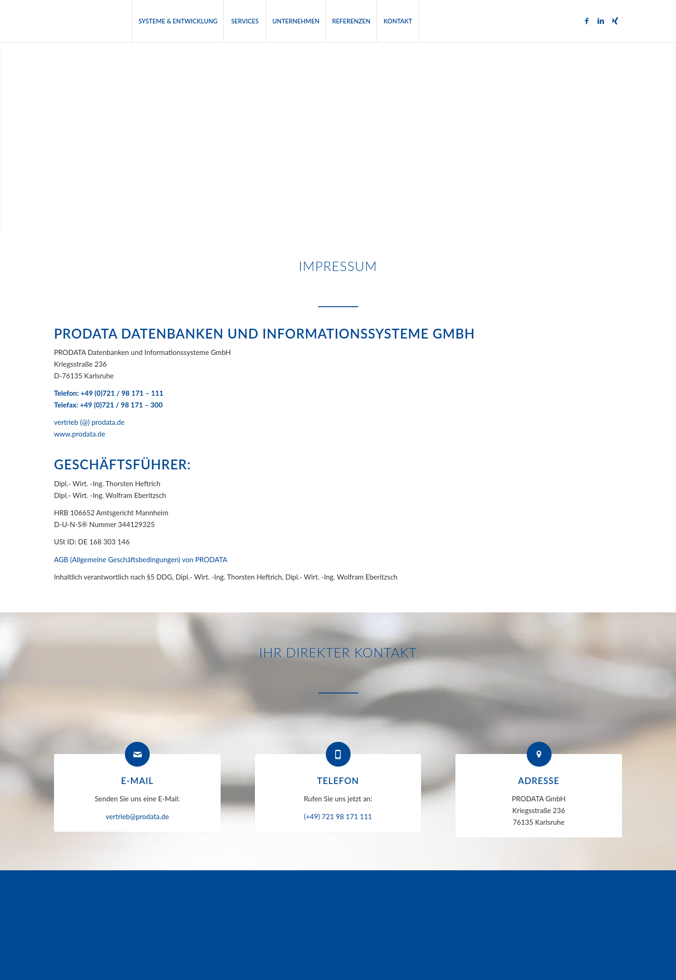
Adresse (538, 780)
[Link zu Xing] (615, 21)
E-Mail (137, 780)
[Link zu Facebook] (587, 21)
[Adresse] (539, 754)
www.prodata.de (79, 434)
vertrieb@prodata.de (137, 816)
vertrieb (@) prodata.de (89, 422)
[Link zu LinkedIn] (601, 21)
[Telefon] (338, 754)
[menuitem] (177, 21)
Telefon (338, 780)
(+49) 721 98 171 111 (338, 816)
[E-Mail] (137, 754)
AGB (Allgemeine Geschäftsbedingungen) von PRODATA (140, 559)
